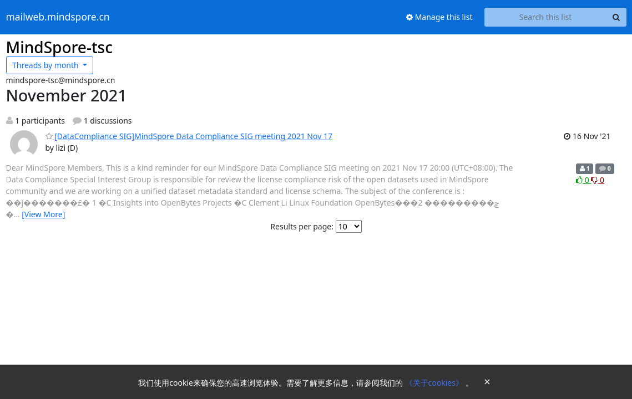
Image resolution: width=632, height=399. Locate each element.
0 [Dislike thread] (597, 180)
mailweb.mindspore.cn (58, 17)
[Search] (616, 17)
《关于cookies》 (435, 382)
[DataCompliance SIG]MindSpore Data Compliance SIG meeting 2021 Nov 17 (188, 136)
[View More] (43, 214)
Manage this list (439, 17)
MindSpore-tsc (59, 47)
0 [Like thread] (583, 180)
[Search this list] (545, 17)
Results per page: (301, 226)
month (46, 65)
